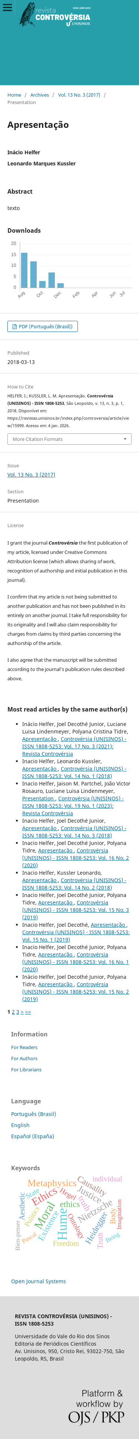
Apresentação (40, 738)
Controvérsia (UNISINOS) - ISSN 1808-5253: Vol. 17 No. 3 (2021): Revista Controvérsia (74, 746)
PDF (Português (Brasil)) (45, 326)
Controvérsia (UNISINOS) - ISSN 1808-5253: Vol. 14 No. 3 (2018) (74, 832)
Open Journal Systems (38, 1281)
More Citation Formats (38, 439)
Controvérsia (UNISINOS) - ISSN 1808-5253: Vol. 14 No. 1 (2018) (74, 772)
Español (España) (32, 1136)
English (20, 1125)
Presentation (38, 798)
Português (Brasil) (33, 1113)
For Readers (24, 1047)
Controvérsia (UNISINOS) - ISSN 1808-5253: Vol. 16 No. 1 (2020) (75, 962)
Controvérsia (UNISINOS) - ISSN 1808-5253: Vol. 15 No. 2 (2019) (75, 992)
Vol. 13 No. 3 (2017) (79, 94)
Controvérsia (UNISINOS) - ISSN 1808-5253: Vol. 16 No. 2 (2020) (75, 858)
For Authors (24, 1058)
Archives (39, 94)
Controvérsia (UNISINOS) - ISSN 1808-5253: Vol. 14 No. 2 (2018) (74, 884)
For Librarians (26, 1069)
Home (14, 94)
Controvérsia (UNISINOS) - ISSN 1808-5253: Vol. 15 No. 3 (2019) (75, 910)
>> (28, 1011)
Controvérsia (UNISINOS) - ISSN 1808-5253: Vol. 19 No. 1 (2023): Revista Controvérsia (73, 806)
